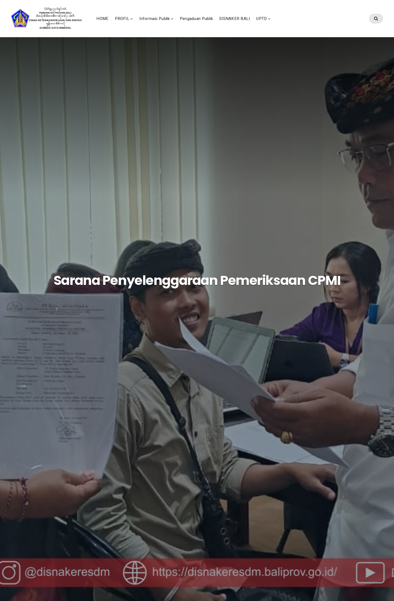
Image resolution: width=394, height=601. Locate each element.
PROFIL (160, 24)
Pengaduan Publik (234, 24)
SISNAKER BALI (272, 24)
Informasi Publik (192, 24)
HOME (140, 24)
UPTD (299, 24)
